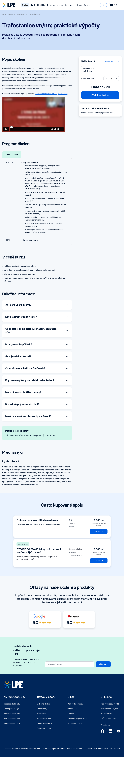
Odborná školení (43, 704)
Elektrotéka (69, 5)
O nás (79, 5)
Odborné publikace (44, 723)
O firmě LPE (72, 709)
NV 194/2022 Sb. (37, 5)
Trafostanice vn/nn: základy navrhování (51, 93)
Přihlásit (103, 664)
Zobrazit (99, 531)
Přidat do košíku (100, 95)
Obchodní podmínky (12, 748)
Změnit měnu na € (112, 61)
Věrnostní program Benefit (78, 718)
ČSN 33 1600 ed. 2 (45, 728)
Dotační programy (74, 723)
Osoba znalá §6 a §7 (12, 704)
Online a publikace (55, 5)
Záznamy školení (44, 718)
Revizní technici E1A (12, 723)
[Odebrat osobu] (106, 79)
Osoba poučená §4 (11, 709)
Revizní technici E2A (12, 713)
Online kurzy (42, 709)
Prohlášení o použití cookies (54, 748)
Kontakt (87, 5)
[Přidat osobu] (116, 79)
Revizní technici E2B (12, 718)
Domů (4, 14)
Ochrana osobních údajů (31, 748)
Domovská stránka (75, 704)
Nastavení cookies (74, 748)
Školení (25, 5)
